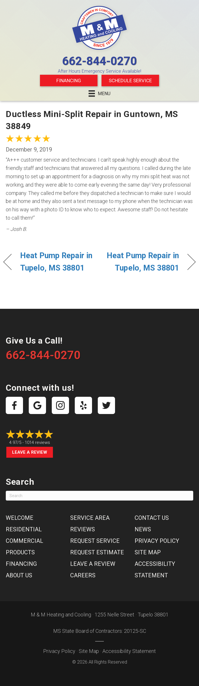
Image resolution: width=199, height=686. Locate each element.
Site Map (148, 552)
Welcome (19, 517)
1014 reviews (37, 442)
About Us (19, 575)
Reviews (82, 529)
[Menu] (99, 93)
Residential (24, 529)
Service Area (90, 517)
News (143, 529)
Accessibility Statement (129, 651)
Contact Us (152, 517)
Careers (82, 575)
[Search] (99, 496)
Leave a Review (29, 452)
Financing (68, 80)
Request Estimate (97, 552)
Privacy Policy (157, 540)
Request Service (95, 540)
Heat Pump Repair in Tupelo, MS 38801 (56, 262)
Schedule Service (130, 80)
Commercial (24, 540)
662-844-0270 (99, 61)
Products (20, 552)
